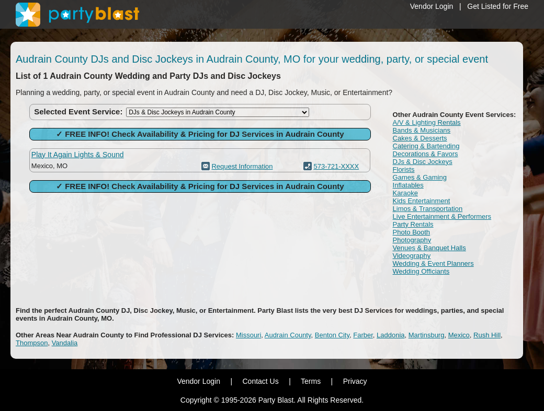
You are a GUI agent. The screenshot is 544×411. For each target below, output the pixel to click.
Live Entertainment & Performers (442, 216)
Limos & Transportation (428, 209)
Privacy (355, 381)
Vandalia (65, 343)
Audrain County (288, 335)
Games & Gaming (420, 177)
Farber (363, 335)
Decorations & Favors (425, 154)
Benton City (332, 335)
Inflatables (408, 185)
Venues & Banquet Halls (429, 248)
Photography (412, 240)
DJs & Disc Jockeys (422, 162)
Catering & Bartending (426, 146)
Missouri (248, 335)
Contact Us (260, 381)
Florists (404, 169)
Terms (311, 381)
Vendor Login (432, 6)
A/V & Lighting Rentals (427, 122)
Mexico (459, 335)
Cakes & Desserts (420, 138)
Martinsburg (427, 335)
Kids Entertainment (421, 201)
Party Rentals (413, 224)
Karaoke (405, 193)
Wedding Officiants (421, 271)
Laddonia (391, 335)
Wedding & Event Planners (433, 263)
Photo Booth (411, 232)
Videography (412, 256)
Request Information (242, 166)
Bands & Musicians (422, 130)
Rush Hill (487, 335)
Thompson (32, 343)
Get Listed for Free (497, 6)
